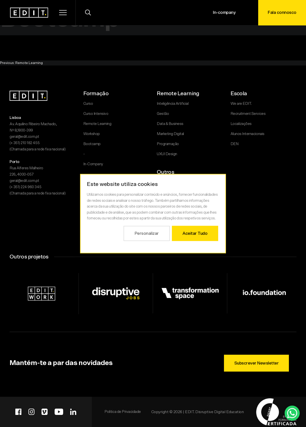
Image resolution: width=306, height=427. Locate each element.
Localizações (241, 124)
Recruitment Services (248, 114)
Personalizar (147, 233)
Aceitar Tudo (194, 233)
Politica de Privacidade (122, 412)
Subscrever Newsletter (256, 363)
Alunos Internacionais (247, 134)
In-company (224, 12)
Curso (88, 104)
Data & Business (170, 124)
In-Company (93, 164)
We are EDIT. (241, 104)
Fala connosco (282, 12)
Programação (168, 144)
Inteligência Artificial (172, 104)
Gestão (163, 114)
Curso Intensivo (95, 114)
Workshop (91, 134)
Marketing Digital (170, 134)
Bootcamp (92, 144)
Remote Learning (97, 124)
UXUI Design (167, 154)
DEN (235, 144)
